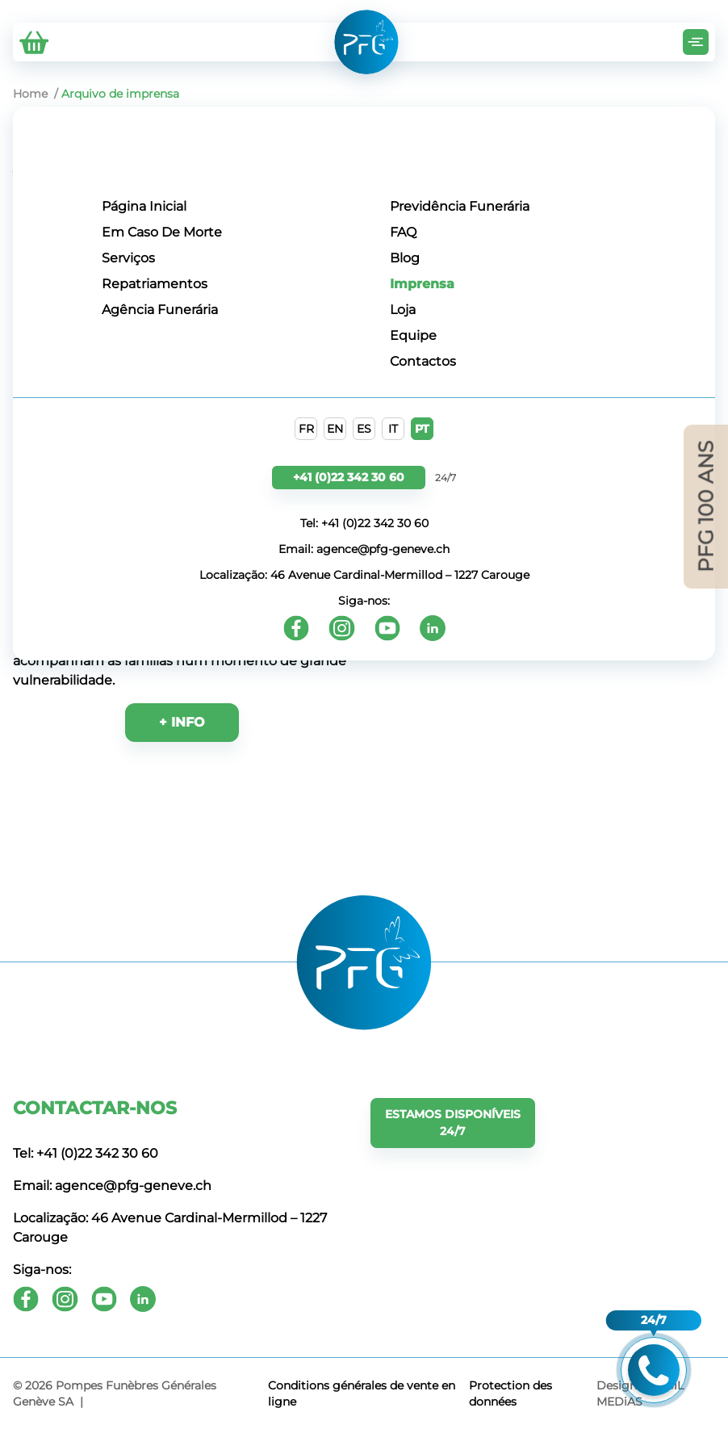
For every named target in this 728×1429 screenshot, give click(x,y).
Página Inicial (144, 206)
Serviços (128, 258)
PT (422, 428)
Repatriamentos (154, 283)
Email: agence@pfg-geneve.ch (364, 549)
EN (335, 428)
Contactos (423, 361)
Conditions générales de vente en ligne (361, 1393)
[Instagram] (341, 628)
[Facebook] (296, 628)
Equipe (413, 335)
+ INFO (182, 722)
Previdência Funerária (459, 206)
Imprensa (422, 283)
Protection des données (510, 1393)
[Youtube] (387, 628)
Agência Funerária (160, 309)
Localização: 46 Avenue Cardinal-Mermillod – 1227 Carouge (364, 575)
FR (306, 428)
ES (364, 428)
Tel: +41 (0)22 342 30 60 (364, 523)
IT (393, 428)
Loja (403, 309)
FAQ (403, 232)
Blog (405, 258)
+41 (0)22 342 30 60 (348, 477)
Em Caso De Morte (162, 232)
